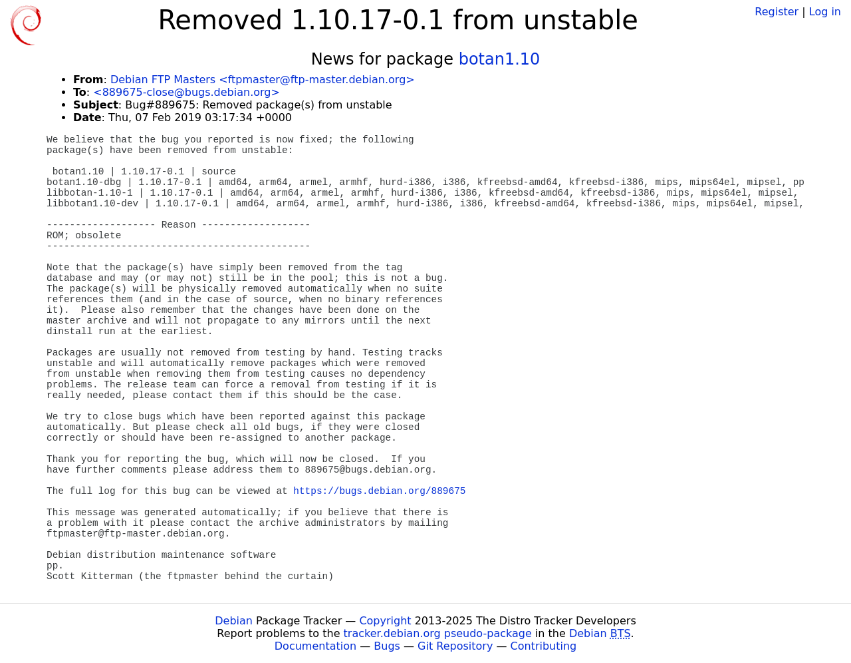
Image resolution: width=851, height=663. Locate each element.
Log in (825, 11)
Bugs (387, 646)
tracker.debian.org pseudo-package (438, 633)
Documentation (315, 646)
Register (776, 11)
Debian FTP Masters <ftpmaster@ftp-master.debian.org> (262, 79)
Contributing (544, 646)
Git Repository (455, 646)
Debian (234, 620)
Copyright (385, 620)
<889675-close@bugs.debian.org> (186, 92)
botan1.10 (500, 59)
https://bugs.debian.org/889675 (379, 491)
